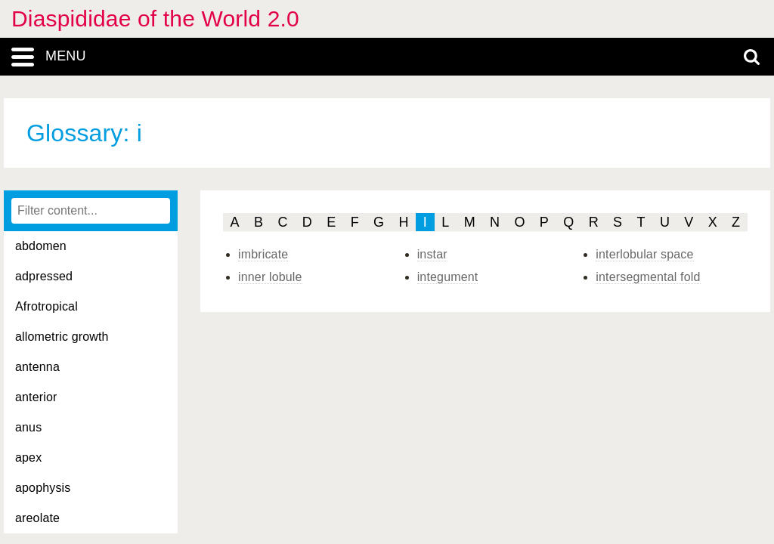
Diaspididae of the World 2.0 (155, 18)
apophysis (43, 487)
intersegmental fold (648, 276)
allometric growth (62, 336)
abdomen (41, 246)
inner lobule (270, 276)
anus (28, 427)
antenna (37, 366)
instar (432, 254)
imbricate (263, 254)
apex (28, 457)
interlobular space (644, 254)
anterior (36, 397)
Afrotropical (46, 306)
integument (447, 276)
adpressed (44, 276)
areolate (37, 518)
